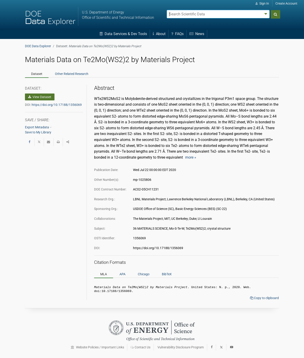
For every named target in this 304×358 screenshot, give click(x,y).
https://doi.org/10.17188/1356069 (57, 105)
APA (122, 274)
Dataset (36, 74)
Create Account (286, 3)
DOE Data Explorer (38, 46)
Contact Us (140, 347)
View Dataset (39, 97)
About (159, 34)
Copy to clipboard (264, 299)
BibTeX (167, 274)
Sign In (262, 3)
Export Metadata (38, 127)
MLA (103, 274)
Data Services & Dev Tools (123, 34)
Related (71, 74)
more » (190, 157)
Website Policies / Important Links (97, 347)
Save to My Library (38, 132)
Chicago (143, 274)
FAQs (177, 34)
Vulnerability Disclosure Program (180, 347)
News (196, 34)
